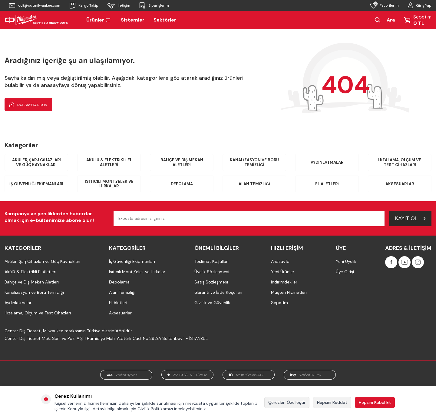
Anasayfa (280, 261)
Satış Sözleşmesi (211, 282)
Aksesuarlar (399, 183)
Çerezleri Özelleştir (287, 402)
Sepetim (279, 302)
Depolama (182, 183)
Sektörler (165, 20)
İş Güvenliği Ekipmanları (36, 183)
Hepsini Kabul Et (375, 402)
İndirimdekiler (284, 282)
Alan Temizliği (254, 183)
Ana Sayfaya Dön (28, 104)
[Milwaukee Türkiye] (36, 20)
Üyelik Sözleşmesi (211, 271)
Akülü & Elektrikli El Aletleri (109, 162)
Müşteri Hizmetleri (289, 292)
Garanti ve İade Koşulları (218, 292)
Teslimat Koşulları (211, 261)
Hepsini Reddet (332, 402)
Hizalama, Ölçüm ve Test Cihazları (399, 162)
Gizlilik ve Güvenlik (212, 302)
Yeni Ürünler (282, 271)
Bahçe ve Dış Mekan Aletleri (181, 162)
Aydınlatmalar (327, 162)
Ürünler (99, 20)
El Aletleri (327, 183)
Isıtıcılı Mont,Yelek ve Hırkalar (109, 184)
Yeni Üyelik (346, 261)
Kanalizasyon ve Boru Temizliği (254, 162)
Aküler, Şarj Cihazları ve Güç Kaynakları (36, 162)
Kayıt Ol (410, 218)
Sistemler (132, 20)
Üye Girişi (345, 271)
